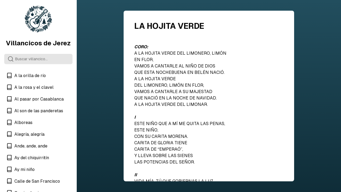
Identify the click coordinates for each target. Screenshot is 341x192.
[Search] (38, 59)
